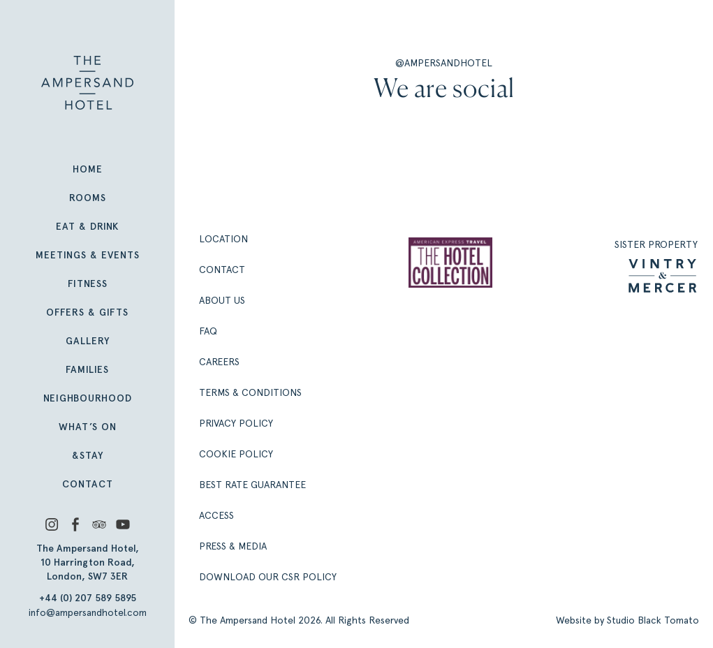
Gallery (88, 341)
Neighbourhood (87, 398)
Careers (219, 361)
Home (88, 169)
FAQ (208, 331)
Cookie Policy (236, 453)
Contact (87, 484)
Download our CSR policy (268, 576)
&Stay (87, 456)
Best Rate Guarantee (252, 484)
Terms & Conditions (250, 392)
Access (216, 515)
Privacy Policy (236, 423)
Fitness (88, 284)
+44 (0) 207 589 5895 (87, 598)
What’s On (88, 427)
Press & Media (233, 546)
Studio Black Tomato (653, 620)
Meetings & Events (88, 255)
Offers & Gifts (87, 312)
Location (223, 238)
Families (87, 370)
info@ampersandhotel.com (88, 612)
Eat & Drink (87, 227)
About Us (222, 300)
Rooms (87, 198)
